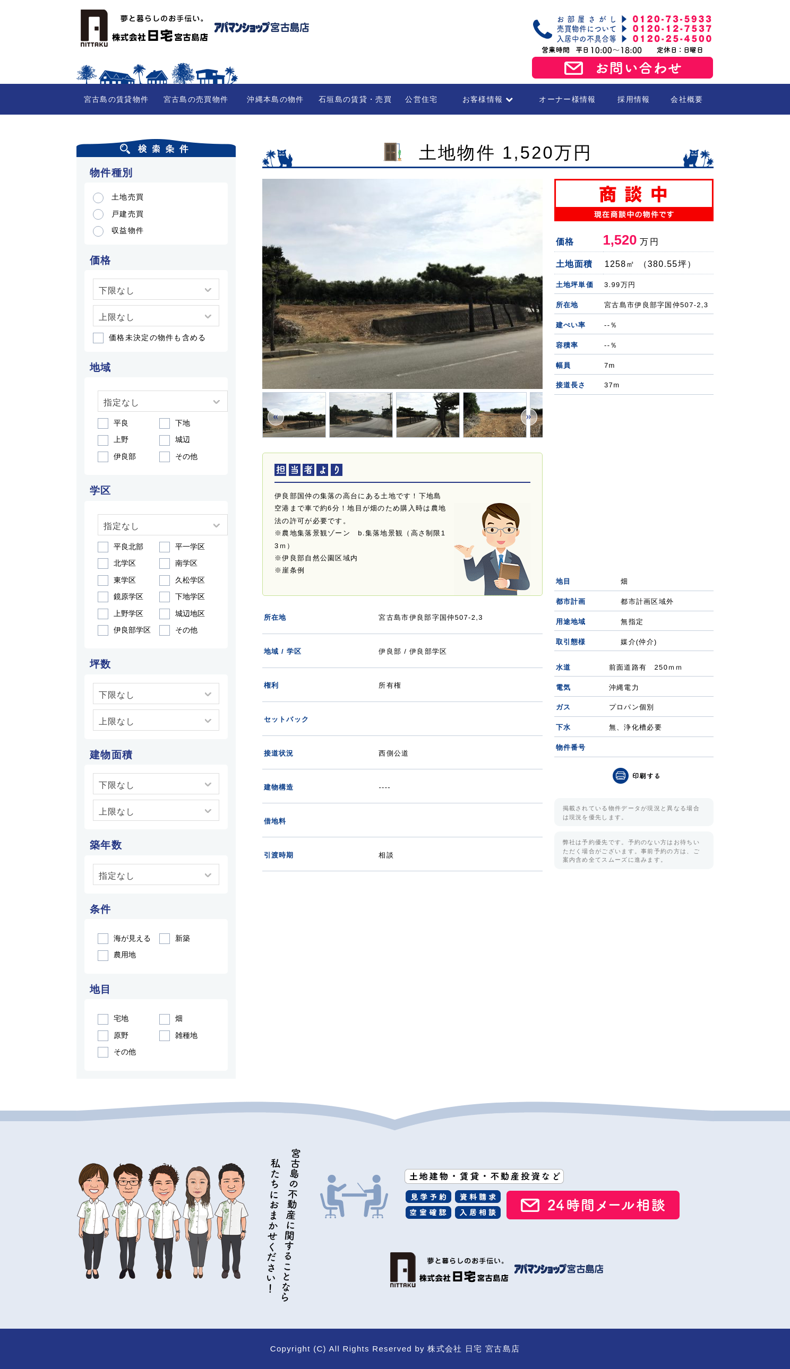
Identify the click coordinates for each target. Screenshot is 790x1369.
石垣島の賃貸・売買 (355, 99)
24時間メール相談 (593, 1205)
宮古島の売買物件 (196, 99)
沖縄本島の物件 (275, 99)
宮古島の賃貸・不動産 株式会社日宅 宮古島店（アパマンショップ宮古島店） (193, 28)
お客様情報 (488, 99)
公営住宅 (421, 99)
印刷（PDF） (636, 776)
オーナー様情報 (567, 99)
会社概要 (687, 99)
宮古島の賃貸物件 (116, 99)
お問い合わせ (623, 68)
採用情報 (633, 99)
